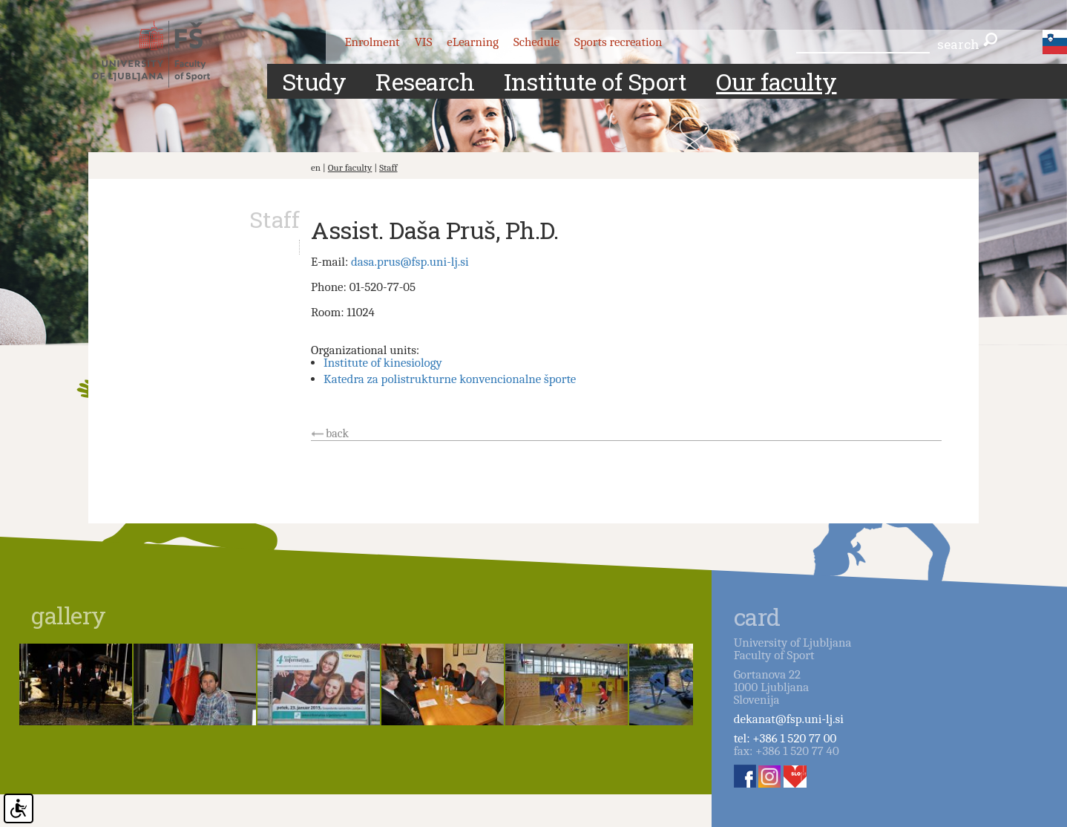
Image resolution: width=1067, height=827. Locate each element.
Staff (388, 167)
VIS (424, 42)
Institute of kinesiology (383, 363)
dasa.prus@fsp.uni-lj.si (410, 262)
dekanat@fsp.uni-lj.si (789, 719)
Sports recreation (618, 42)
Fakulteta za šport (164, 54)
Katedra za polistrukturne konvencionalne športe (450, 379)
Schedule (536, 42)
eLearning (473, 42)
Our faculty (350, 167)
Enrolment (371, 42)
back (337, 433)
